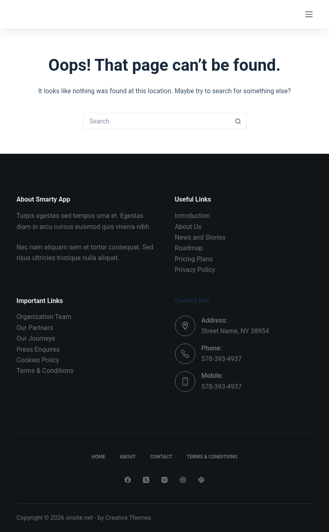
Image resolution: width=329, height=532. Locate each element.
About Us (188, 227)
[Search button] (238, 121)
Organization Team (43, 317)
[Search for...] (156, 121)
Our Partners (34, 328)
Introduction (192, 216)
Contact (161, 457)
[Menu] (309, 14)
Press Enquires (38, 349)
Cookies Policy (37, 360)
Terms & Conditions (45, 371)
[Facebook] (128, 480)
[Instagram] (164, 480)
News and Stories (200, 237)
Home (98, 457)
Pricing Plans (194, 259)
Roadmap (189, 248)
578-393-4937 (221, 359)
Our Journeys (35, 338)
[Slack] (201, 480)
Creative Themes (128, 517)
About (128, 457)
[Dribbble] (183, 480)
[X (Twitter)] (146, 480)
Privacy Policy (195, 270)
